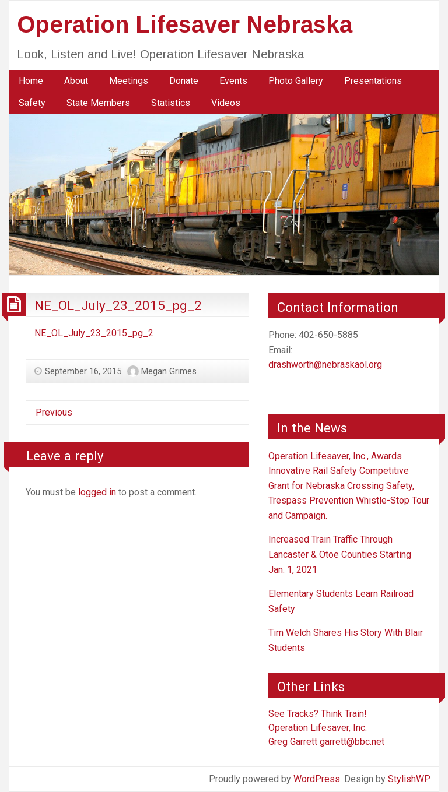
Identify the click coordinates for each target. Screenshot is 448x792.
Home (31, 80)
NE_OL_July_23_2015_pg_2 (118, 305)
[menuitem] (30, 81)
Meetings (128, 80)
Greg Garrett (292, 741)
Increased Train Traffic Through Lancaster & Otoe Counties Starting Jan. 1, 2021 (339, 554)
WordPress (316, 778)
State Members (98, 102)
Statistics (170, 102)
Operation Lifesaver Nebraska (184, 24)
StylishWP (409, 778)
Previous (54, 412)
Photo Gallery (295, 80)
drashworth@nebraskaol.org (325, 364)
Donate (183, 80)
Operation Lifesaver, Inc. (317, 727)
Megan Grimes (169, 371)
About (76, 80)
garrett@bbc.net (352, 741)
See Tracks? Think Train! (317, 713)
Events (233, 80)
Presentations (373, 80)
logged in (97, 492)
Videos (225, 102)
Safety (32, 102)
